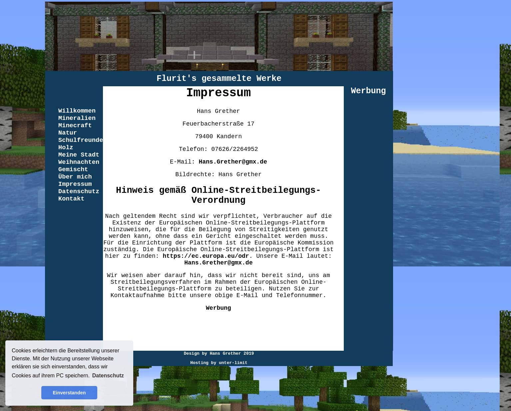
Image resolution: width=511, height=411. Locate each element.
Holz (65, 147)
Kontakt (71, 199)
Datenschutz (78, 191)
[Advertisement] (218, 334)
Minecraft (75, 125)
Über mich (75, 177)
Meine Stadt (78, 155)
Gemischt (73, 169)
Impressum (75, 184)
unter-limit (233, 362)
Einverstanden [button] (69, 392)
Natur (67, 133)
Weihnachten (78, 162)
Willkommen (77, 111)
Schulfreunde (80, 140)
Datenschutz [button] (108, 375)
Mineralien (77, 118)
